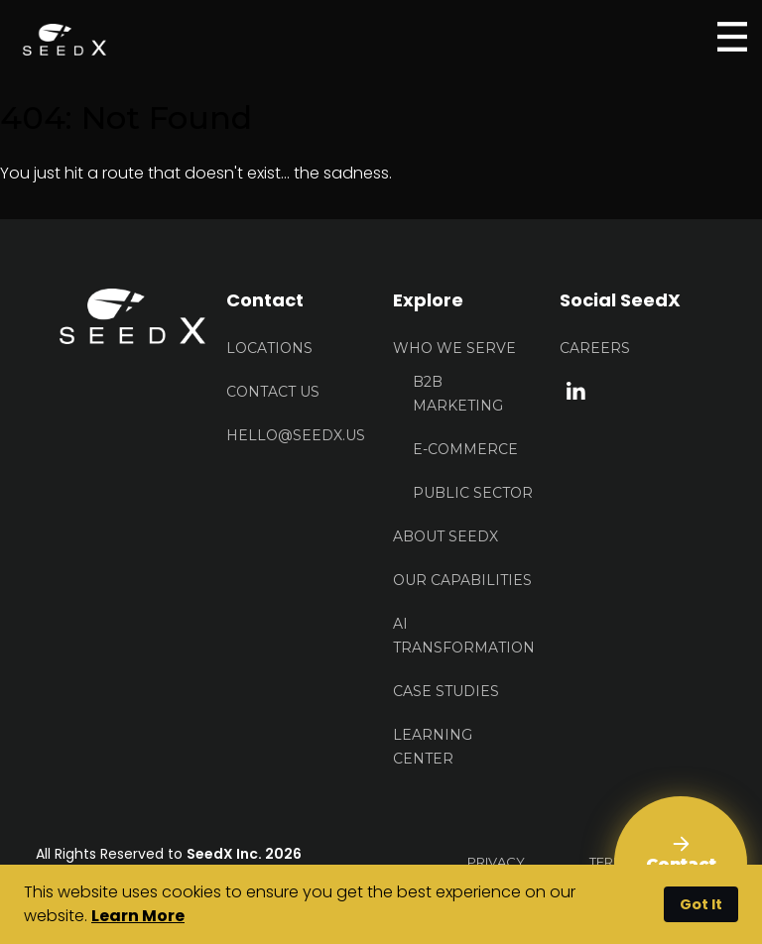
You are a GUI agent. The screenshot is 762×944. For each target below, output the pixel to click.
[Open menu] (732, 37)
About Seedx (445, 536)
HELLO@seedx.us (295, 435)
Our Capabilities (462, 580)
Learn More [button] (138, 915)
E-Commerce (465, 449)
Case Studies (446, 691)
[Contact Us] (680, 862)
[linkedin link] (576, 389)
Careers (595, 348)
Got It (701, 904)
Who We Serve (454, 348)
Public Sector (473, 493)
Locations (269, 348)
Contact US (272, 392)
